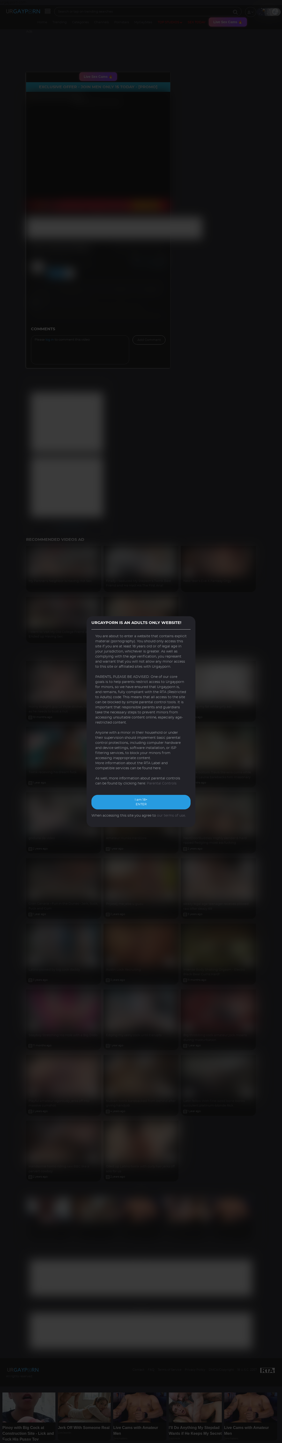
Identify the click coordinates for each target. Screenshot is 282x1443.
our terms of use (171, 815)
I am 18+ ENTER (141, 802)
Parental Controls (162, 783)
